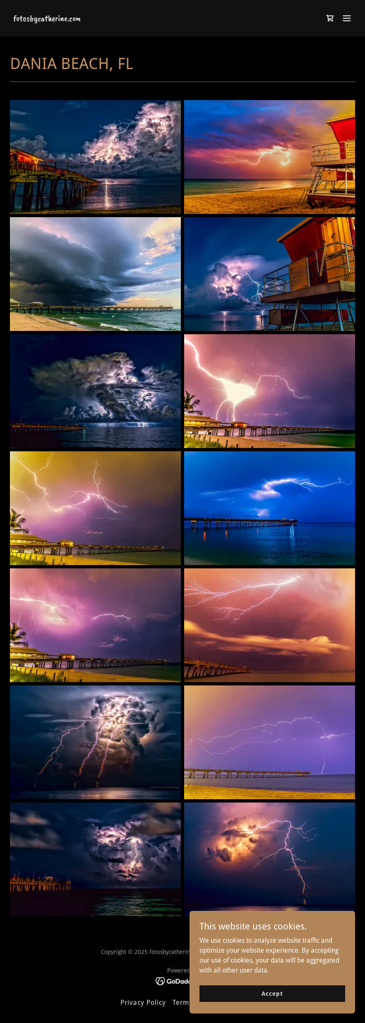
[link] (47, 19)
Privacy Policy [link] (143, 1002)
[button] (347, 18)
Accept (272, 993)
